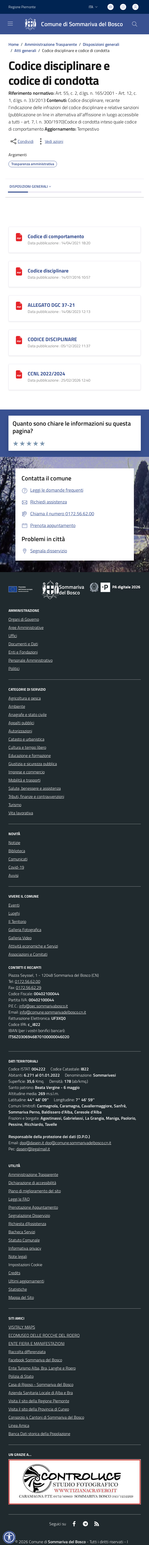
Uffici (12, 636)
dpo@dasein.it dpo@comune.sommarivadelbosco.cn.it (65, 1143)
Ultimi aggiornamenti (26, 1281)
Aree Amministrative (26, 627)
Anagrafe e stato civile (27, 714)
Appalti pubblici (21, 723)
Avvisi (13, 875)
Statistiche (17, 1289)
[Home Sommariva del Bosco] (71, 24)
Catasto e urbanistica (26, 739)
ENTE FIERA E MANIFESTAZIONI (36, 1343)
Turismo (14, 805)
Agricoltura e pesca (24, 698)
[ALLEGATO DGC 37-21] (19, 305)
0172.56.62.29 (28, 987)
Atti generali (25, 50)
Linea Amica (18, 1425)
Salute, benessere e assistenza (34, 788)
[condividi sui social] (21, 141)
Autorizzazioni (20, 731)
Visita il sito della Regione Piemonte (38, 1401)
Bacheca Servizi (21, 1232)
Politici (13, 668)
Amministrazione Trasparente (51, 44)
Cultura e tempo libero (27, 747)
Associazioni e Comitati (27, 954)
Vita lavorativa (20, 813)
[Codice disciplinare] (19, 270)
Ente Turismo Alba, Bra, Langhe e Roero (42, 1368)
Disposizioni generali (101, 44)
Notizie (14, 842)
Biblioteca (16, 851)
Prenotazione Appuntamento (33, 1207)
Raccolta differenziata (27, 1352)
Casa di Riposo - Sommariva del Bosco (40, 1384)
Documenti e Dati (23, 644)
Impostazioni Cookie (25, 1265)
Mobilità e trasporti (24, 780)
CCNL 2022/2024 (46, 373)
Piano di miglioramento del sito (34, 1191)
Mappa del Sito (21, 1297)
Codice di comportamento (56, 236)
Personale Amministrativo (30, 660)
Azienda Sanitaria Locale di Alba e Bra (40, 1393)
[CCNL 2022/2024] (19, 373)
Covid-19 (16, 867)
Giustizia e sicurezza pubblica (32, 764)
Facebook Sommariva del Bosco (35, 1360)
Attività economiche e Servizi (33, 946)
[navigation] (10, 23)
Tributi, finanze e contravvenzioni (36, 796)
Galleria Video (20, 938)
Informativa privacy (24, 1248)
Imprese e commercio (26, 772)
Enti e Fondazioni (23, 652)
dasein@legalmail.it (33, 1149)
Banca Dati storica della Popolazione (39, 1434)
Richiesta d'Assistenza (27, 1224)
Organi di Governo (23, 619)
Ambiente (16, 706)
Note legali (17, 1256)
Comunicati (17, 859)
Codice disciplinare (48, 271)
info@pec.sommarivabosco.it (43, 1006)
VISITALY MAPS (21, 1327)
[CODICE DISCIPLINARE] (19, 339)
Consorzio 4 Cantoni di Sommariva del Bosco (46, 1417)
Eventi (13, 905)
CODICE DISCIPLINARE (52, 339)
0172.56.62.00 (27, 981)
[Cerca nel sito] (134, 24)
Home (13, 44)
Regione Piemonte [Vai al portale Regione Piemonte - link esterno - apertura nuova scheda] (22, 6)
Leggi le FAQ (19, 1199)
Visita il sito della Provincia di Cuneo (38, 1409)
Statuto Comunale (24, 1240)
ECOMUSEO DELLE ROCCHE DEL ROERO (44, 1335)
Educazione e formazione (29, 755)
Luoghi (14, 913)
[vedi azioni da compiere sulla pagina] (50, 141)
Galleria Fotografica (24, 930)
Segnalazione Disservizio (29, 1215)
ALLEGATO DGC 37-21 (51, 305)
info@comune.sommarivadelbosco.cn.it (53, 1012)
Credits (14, 1273)
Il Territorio (17, 921)
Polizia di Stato (21, 1376)
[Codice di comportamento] (19, 236)
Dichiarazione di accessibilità (32, 1183)
